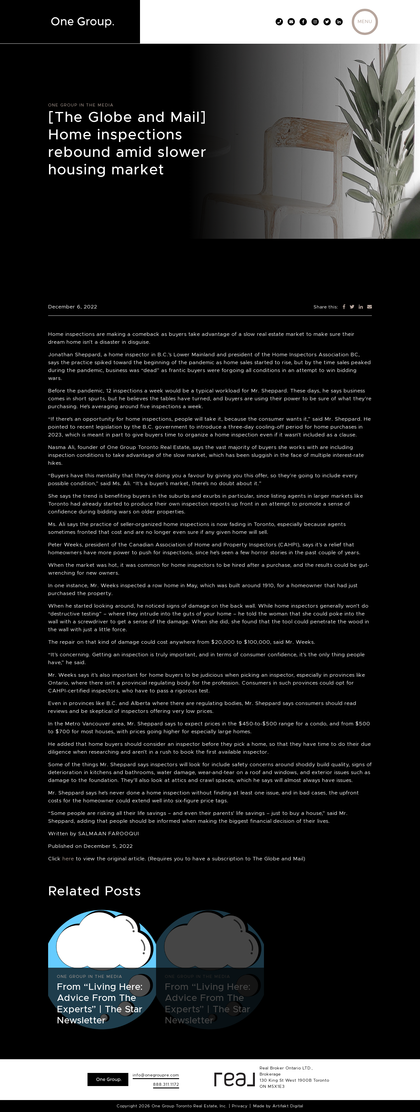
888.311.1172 (166, 1084)
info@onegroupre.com (156, 1075)
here (68, 858)
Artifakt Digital (287, 1106)
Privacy (240, 1106)
